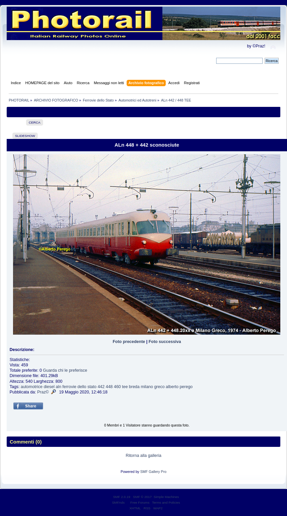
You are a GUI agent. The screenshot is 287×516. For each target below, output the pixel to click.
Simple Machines (166, 497)
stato (92, 386)
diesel (49, 386)
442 (101, 386)
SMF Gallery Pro (153, 472)
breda (134, 386)
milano (147, 386)
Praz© (43, 392)
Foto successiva (165, 341)
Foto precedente (129, 341)
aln (58, 386)
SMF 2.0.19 (121, 497)
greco (159, 386)
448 (109, 386)
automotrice (31, 386)
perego (186, 386)
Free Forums (139, 502)
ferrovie (69, 386)
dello (82, 386)
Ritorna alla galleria (143, 455)
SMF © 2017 (142, 497)
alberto (172, 386)
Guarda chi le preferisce (65, 370)
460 (117, 386)
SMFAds (118, 502)
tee (125, 386)
